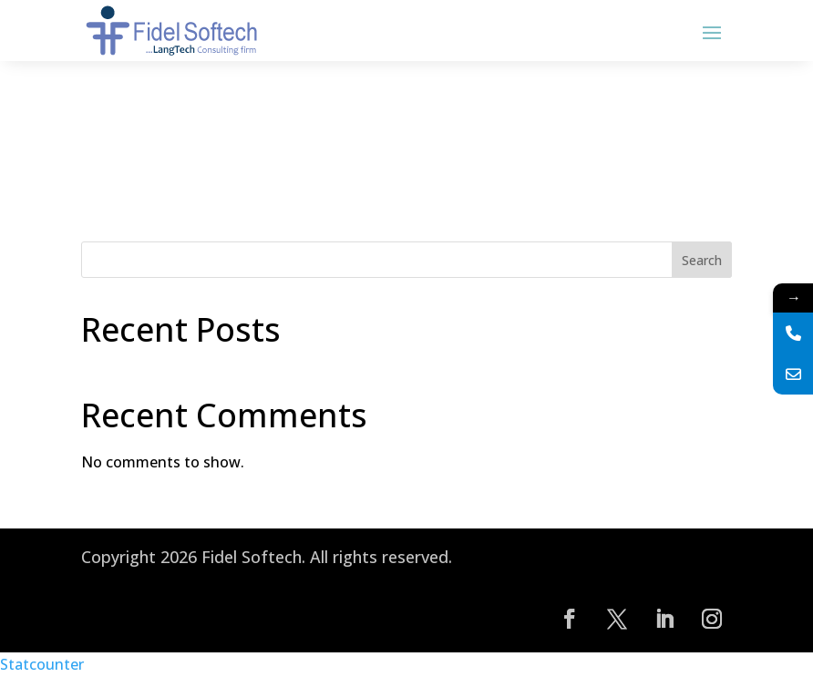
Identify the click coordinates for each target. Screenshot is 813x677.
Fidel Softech (251, 557)
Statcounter (42, 664)
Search (702, 260)
